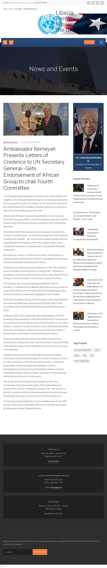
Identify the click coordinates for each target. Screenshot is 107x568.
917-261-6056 (41, 3)
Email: (5, 3)
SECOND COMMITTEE (83, 350)
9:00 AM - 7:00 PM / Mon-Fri (25, 9)
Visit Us (89, 42)
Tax (84, 356)
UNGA (77, 356)
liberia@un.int (56, 487)
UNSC (97, 350)
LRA (91, 356)
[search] (101, 42)
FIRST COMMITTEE (82, 361)
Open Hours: (8, 9)
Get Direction (53, 461)
